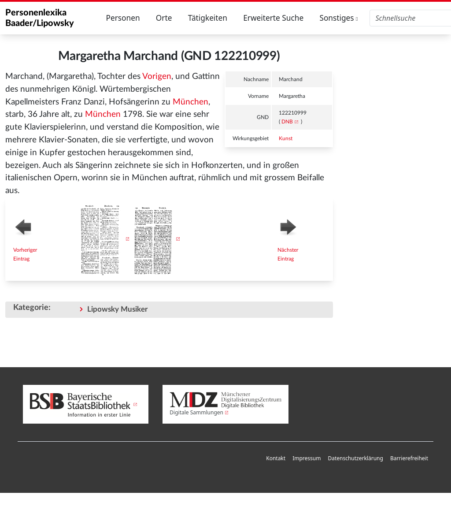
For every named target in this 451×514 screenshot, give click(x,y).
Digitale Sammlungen (196, 412)
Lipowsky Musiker (117, 309)
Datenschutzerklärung (355, 458)
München (190, 102)
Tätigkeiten (207, 18)
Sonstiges (338, 18)
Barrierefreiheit (409, 458)
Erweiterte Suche (273, 18)
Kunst (285, 138)
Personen (123, 18)
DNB (287, 121)
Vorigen (156, 76)
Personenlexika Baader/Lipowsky (39, 18)
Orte (164, 18)
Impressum (306, 458)
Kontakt (275, 458)
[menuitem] (275, 459)
